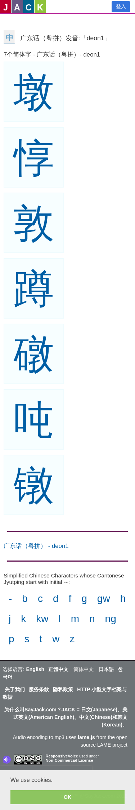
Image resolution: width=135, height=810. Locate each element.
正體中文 (58, 669)
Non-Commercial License (69, 760)
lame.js (86, 737)
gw (103, 598)
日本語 (106, 669)
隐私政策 (63, 689)
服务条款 (39, 689)
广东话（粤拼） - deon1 (36, 546)
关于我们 (15, 689)
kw (42, 618)
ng (110, 618)
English (35, 669)
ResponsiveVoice (62, 756)
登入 (121, 6)
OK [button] (68, 797)
